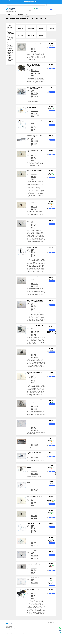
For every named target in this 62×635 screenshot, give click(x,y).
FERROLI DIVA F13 (33, 530)
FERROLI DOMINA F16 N (34, 143)
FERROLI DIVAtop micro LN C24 (35, 357)
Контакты (27, 14)
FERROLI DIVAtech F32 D (34, 207)
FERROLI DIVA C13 (33, 158)
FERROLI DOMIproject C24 (34, 209)
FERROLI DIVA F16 (33, 531)
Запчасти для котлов (20, 14)
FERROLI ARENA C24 (33, 157)
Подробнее (32, 75)
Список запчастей (20, 28)
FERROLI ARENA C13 (33, 155)
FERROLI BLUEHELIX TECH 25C (35, 74)
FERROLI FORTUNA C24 (34, 516)
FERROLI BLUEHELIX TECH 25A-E (35, 73)
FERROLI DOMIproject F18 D (34, 545)
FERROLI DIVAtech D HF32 (34, 430)
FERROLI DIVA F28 (33, 334)
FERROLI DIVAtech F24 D (34, 94)
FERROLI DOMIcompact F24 (34, 113)
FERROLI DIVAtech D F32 (34, 428)
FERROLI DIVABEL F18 (34, 502)
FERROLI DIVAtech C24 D (34, 92)
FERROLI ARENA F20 (33, 48)
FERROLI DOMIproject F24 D (34, 97)
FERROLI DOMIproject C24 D (34, 445)
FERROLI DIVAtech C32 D (34, 93)
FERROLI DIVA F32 (33, 335)
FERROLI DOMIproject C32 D (34, 96)
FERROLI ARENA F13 (33, 177)
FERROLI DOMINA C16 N (34, 141)
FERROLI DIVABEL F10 (34, 500)
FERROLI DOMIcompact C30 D (35, 283)
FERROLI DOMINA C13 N (34, 140)
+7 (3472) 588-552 (29, 8)
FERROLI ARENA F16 (33, 129)
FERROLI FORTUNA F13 (34, 518)
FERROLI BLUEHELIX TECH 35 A (35, 331)
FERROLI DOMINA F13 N (34, 408)
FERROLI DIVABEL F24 (34, 503)
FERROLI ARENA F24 (33, 49)
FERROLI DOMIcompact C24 (34, 111)
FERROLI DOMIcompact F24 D (35, 114)
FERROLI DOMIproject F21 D (34, 515)
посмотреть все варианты (50, 333)
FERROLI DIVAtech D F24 (34, 427)
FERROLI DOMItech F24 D (34, 474)
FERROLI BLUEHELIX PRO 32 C (35, 71)
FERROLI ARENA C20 (33, 127)
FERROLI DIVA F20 (33, 51)
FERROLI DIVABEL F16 (34, 542)
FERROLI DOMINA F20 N (34, 144)
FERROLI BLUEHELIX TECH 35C (35, 332)
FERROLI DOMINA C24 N (34, 407)
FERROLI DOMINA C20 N (34, 406)
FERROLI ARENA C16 (33, 126)
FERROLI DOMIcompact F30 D (35, 115)
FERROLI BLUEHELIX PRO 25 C (35, 70)
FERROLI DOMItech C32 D (34, 558)
